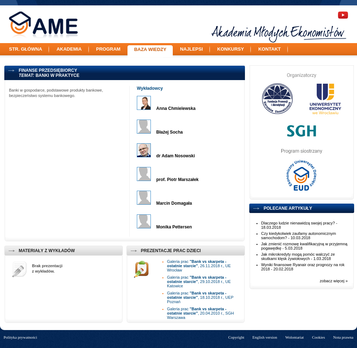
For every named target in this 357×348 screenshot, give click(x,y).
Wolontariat (294, 337)
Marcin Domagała (174, 203)
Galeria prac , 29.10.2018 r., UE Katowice (199, 281)
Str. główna (25, 49)
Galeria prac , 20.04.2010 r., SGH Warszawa (200, 313)
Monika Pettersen (174, 226)
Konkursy (230, 49)
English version (264, 337)
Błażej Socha (169, 132)
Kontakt (269, 49)
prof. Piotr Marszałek (177, 179)
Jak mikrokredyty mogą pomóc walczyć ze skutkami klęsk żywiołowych (298, 256)
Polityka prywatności (20, 337)
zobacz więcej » (334, 281)
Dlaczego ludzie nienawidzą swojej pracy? (298, 223)
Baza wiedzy (150, 49)
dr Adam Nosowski (175, 155)
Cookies (318, 337)
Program (108, 49)
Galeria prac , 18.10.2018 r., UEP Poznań (200, 297)
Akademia (69, 49)
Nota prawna (343, 337)
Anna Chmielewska (175, 108)
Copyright (236, 337)
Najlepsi (191, 49)
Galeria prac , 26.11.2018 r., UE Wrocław (199, 265)
